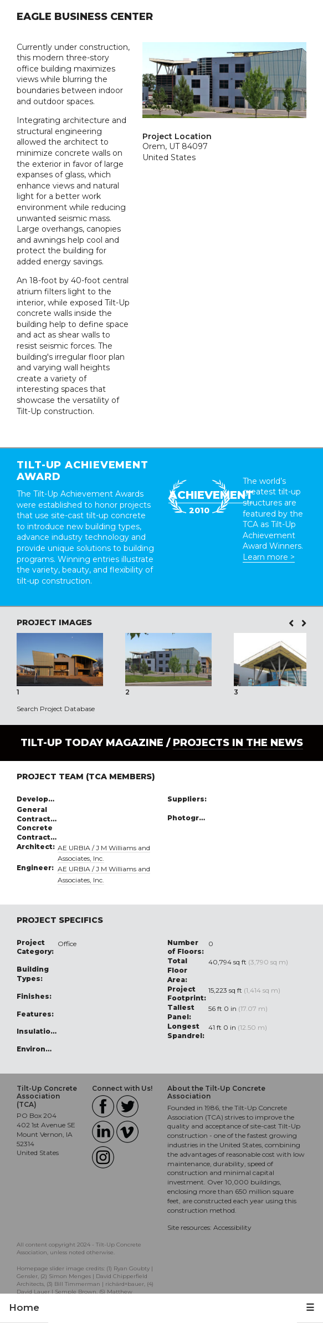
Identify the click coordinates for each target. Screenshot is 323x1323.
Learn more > (269, 557)
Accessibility (232, 1227)
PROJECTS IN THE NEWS (238, 743)
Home (24, 1307)
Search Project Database (56, 708)
